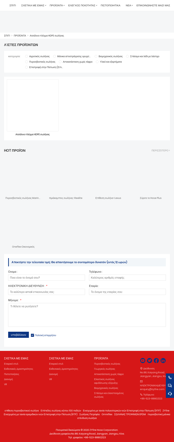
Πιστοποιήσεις (11, 374)
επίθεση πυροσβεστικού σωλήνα (22, 410)
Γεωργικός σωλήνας (104, 369)
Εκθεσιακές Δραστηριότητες (18, 369)
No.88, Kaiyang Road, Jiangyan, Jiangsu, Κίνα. (154, 374)
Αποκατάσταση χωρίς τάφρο (109, 374)
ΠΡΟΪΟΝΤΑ (20, 35)
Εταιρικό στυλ (11, 363)
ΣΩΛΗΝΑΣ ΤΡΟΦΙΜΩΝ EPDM (130, 414)
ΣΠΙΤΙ (7, 35)
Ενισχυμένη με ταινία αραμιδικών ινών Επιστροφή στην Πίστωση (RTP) (40, 414)
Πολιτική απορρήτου (45, 335)
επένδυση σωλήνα (87, 418)
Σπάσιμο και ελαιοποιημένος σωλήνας (109, 395)
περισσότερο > (161, 150)
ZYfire (166, 410)
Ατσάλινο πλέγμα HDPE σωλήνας (47, 35)
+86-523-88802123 (151, 398)
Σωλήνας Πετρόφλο (89, 414)
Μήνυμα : (14, 300)
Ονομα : (13, 272)
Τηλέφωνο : (95, 272)
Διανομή (8, 379)
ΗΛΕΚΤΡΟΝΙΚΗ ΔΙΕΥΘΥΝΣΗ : (27, 286)
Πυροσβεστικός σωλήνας (107, 363)
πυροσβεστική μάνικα (159, 414)
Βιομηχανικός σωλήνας (106, 388)
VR (5, 384)
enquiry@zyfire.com (152, 389)
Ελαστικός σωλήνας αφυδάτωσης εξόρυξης (106, 381)
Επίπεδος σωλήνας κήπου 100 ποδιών (61, 410)
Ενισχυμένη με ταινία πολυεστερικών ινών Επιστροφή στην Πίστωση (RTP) (122, 410)
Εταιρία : (94, 286)
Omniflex (107, 414)
